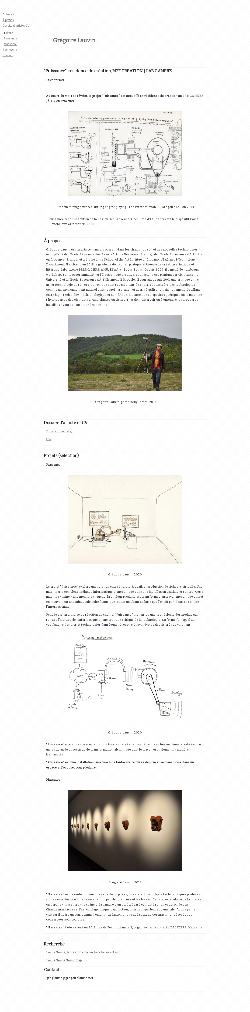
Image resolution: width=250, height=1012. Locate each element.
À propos (8, 20)
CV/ (48, 439)
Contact (8, 55)
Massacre (10, 44)
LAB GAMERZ (193, 96)
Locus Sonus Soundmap (64, 960)
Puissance (10, 38)
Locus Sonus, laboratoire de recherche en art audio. (85, 952)
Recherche (10, 49)
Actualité (8, 14)
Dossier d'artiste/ (59, 431)
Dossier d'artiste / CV (16, 25)
